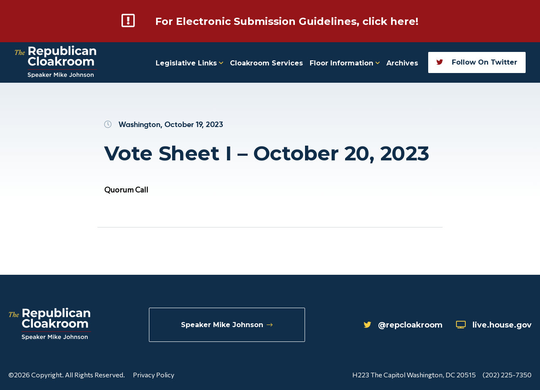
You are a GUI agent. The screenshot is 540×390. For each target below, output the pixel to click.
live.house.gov (494, 325)
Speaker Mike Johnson (227, 325)
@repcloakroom (403, 325)
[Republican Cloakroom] (56, 63)
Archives (402, 63)
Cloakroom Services (266, 63)
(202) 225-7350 (507, 375)
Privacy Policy (153, 375)
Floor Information (345, 63)
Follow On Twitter (476, 62)
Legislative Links (189, 63)
